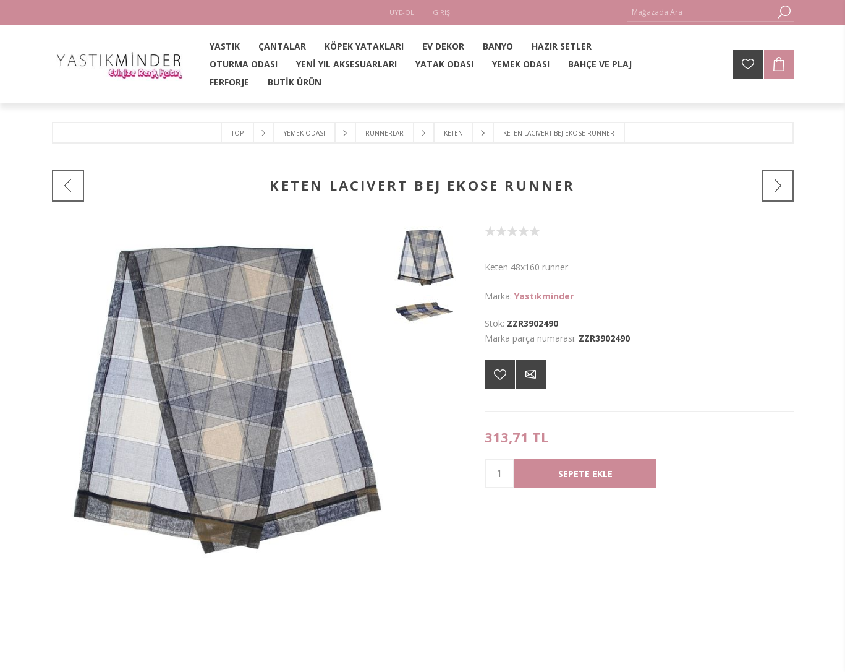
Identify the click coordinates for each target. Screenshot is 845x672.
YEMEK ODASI (521, 64)
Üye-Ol (401, 12)
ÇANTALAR (282, 46)
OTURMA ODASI (244, 64)
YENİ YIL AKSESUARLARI (346, 64)
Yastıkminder (544, 296)
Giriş (441, 12)
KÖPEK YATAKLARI (364, 46)
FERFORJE (229, 82)
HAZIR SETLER (562, 46)
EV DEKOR (443, 46)
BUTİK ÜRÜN (294, 82)
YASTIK (225, 46)
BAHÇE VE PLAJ (600, 64)
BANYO (498, 46)
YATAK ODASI (444, 64)
